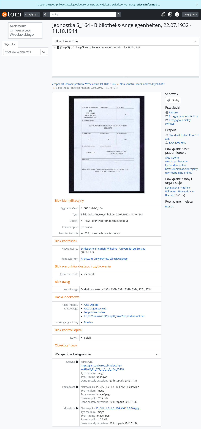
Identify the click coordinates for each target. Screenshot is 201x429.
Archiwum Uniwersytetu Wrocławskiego (104, 258)
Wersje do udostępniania (73, 354)
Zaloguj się (189, 14)
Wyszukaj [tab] (10, 44)
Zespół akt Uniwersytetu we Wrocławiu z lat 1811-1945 (84, 84)
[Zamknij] (197, 4)
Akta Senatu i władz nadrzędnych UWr (142, 84)
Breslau (88, 322)
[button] (163, 14)
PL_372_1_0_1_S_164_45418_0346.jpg (117, 408)
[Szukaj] (83, 14)
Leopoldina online (94, 312)
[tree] (125, 61)
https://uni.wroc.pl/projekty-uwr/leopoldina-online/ (114, 316)
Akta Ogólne (91, 304)
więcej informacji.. (148, 4)
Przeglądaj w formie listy (181, 116)
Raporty (171, 112)
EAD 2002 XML (175, 142)
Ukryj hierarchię (66, 41)
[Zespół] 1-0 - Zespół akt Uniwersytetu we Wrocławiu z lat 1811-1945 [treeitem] (98, 47)
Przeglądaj (31, 14)
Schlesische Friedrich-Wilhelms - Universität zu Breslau (113, 248)
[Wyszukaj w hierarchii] (22, 52)
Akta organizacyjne (95, 308)
